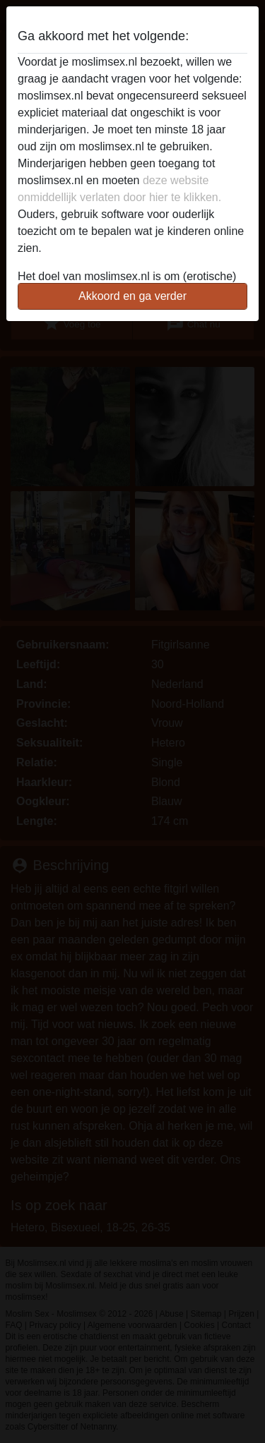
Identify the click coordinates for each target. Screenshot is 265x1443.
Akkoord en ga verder (132, 296)
